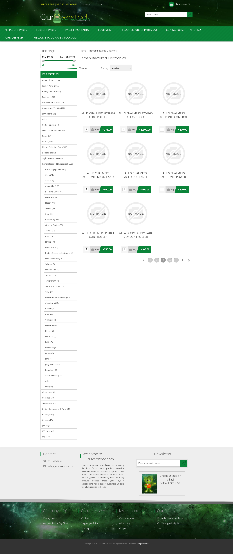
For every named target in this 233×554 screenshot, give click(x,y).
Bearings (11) (48, 414)
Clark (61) (49, 175)
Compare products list (168, 523)
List (97, 68)
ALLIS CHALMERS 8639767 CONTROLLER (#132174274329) (98, 117)
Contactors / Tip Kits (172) (184, 30)
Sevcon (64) (50, 208)
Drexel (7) (49, 331)
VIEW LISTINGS (170, 483)
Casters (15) (47, 420)
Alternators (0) (48, 392)
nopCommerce (143, 543)
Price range (47, 51)
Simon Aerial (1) (52, 269)
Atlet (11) (49, 381)
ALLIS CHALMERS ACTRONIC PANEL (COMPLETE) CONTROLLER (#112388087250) (135, 178)
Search (160, 528)
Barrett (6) (49, 308)
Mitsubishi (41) (51, 247)
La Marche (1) (51, 353)
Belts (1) (45, 119)
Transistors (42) (49, 403)
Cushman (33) (48, 398)
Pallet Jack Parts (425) (51, 91)
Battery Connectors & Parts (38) (56, 409)
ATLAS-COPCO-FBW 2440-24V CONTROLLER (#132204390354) (136, 236)
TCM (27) (49, 292)
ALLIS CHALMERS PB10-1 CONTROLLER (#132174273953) (98, 236)
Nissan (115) (50, 203)
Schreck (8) (50, 264)
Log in (99, 4)
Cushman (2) (50, 320)
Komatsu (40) (51, 370)
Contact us (86, 518)
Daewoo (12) (50, 325)
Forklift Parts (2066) (50, 86)
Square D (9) (50, 275)
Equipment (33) (48, 97)
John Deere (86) (14, 37)
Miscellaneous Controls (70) (57, 297)
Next (182, 260)
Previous (143, 260)
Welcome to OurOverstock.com (55, 37)
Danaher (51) (51, 197)
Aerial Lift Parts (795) (51, 80)
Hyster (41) (50, 242)
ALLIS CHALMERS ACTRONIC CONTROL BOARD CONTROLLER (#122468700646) (173, 118)
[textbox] (166, 14)
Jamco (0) (46, 425)
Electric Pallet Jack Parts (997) (54, 147)
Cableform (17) (51, 303)
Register (87, 4)
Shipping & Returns (90, 523)
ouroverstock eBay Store (55, 523)
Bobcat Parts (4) (49, 152)
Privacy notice (50, 518)
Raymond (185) (51, 219)
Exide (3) (49, 342)
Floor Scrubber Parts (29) (139, 30)
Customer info (126, 518)
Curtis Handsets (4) (50, 125)
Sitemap (85, 528)
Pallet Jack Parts (77, 30)
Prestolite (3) (50, 347)
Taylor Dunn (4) (52, 281)
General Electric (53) (54, 225)
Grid (91, 68)
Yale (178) (49, 180)
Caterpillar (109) (52, 186)
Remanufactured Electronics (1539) (57, 164)
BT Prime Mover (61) (54, 191)
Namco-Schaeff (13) (53, 258)
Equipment (105, 30)
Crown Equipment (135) (55, 169)
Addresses (124, 523)
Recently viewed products (170, 518)
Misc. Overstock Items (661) (54, 130)
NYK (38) (49, 386)
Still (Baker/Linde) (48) (54, 286)
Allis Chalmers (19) (53, 375)
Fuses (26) (46, 136)
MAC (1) (48, 359)
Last (189, 260)
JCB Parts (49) (48, 431)
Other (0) (46, 436)
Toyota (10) (50, 230)
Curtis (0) (49, 236)
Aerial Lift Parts (16, 30)
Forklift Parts (46, 30)
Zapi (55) (49, 214)
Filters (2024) (47, 141)
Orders (122, 528)
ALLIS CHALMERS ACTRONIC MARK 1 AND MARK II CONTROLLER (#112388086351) (98, 178)
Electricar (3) (50, 336)
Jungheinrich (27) (52, 364)
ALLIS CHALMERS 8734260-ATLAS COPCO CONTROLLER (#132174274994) (136, 118)
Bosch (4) (49, 314)
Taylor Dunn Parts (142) (52, 158)
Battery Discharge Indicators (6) (59, 253)
